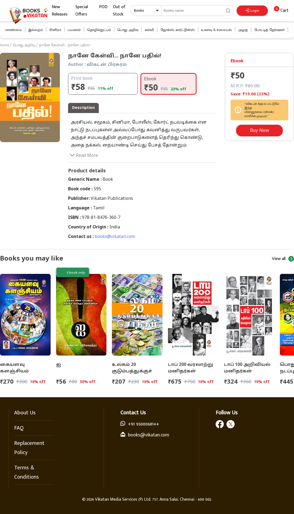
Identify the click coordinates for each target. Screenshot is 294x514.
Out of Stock (119, 10)
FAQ (19, 428)
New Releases (60, 10)
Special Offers (81, 10)
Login (252, 11)
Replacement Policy (29, 448)
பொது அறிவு (24, 45)
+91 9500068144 (143, 424)
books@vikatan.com (115, 237)
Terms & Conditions (26, 472)
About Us (25, 412)
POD (103, 7)
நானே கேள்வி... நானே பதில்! (64, 45)
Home (4, 45)
